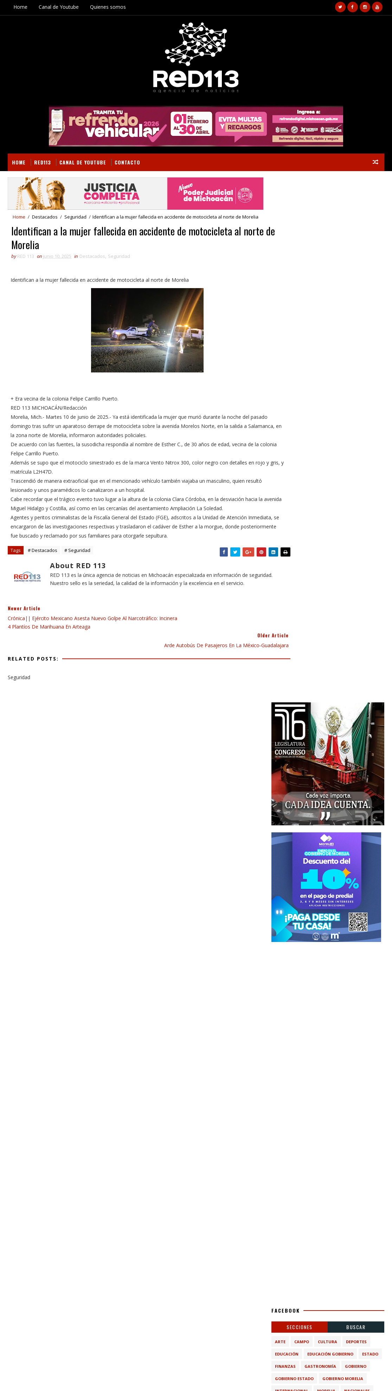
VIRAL (88, 1377)
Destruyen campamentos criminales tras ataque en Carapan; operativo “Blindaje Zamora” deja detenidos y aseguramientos (343, 1042)
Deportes (356, 816)
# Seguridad (77, 563)
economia (286, 902)
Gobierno (355, 841)
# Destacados (42, 563)
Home (20, 7)
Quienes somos (108, 7)
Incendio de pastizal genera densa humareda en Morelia (336, 1068)
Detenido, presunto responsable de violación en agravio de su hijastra (65, 1242)
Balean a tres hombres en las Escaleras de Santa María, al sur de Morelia (343, 1011)
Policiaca (317, 878)
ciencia (315, 890)
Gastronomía (320, 841)
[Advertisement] (327, 468)
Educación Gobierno (330, 829)
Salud (343, 878)
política (315, 902)
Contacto (127, 161)
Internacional (291, 866)
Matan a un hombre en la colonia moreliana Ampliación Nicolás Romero (343, 982)
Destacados (45, 217)
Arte (280, 816)
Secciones (300, 802)
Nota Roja (286, 878)
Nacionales (357, 866)
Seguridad (75, 217)
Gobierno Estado (294, 853)
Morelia (326, 866)
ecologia (342, 890)
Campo (301, 816)
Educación (286, 829)
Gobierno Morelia (342, 853)
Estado (370, 829)
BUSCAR (355, 802)
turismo (343, 902)
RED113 (42, 161)
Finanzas (285, 841)
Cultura (327, 816)
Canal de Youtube (59, 7)
